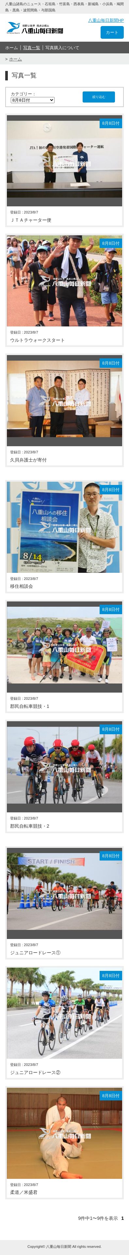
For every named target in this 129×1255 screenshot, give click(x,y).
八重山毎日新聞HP (106, 20)
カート (112, 32)
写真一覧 (31, 47)
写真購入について (62, 47)
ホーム (11, 47)
